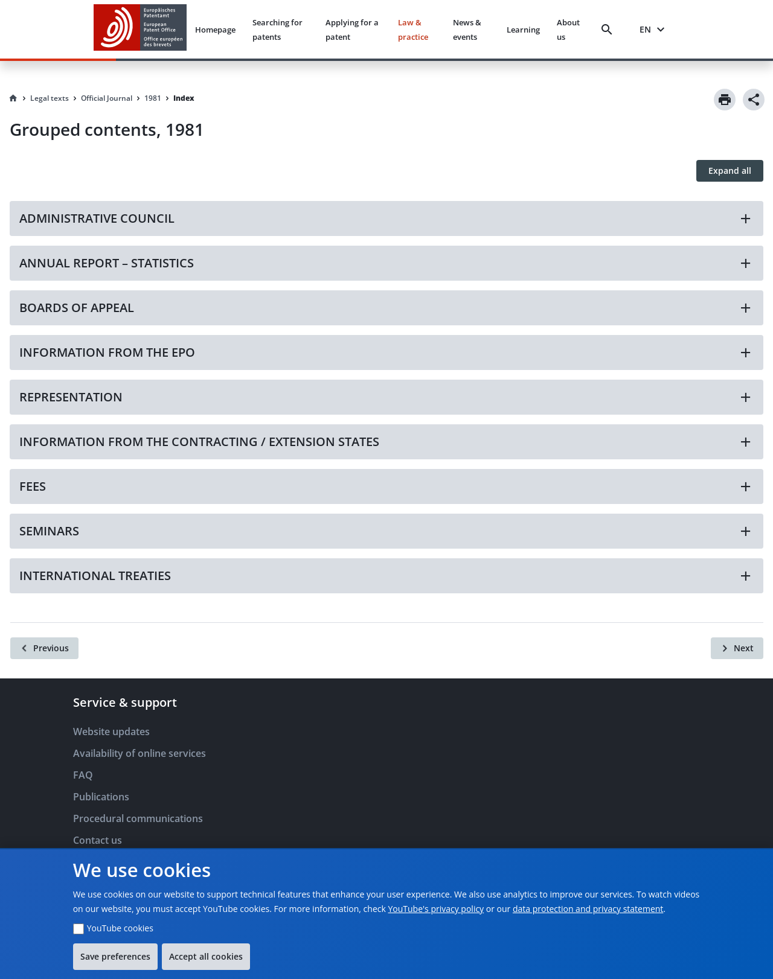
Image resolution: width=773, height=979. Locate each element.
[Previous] (44, 648)
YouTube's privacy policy (436, 908)
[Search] (609, 29)
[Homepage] (13, 98)
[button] (386, 218)
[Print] (725, 99)
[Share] (754, 99)
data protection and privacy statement (588, 908)
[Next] (737, 648)
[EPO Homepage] (140, 29)
